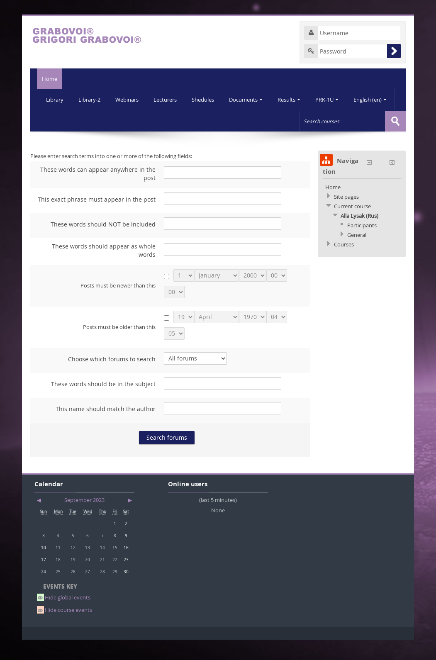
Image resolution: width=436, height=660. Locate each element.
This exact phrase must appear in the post (97, 219)
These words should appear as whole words (104, 270)
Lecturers (168, 99)
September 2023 (84, 520)
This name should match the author (106, 429)
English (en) (63, 120)
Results (294, 99)
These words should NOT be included (103, 244)
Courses (344, 264)
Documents (250, 99)
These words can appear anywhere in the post (98, 193)
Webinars (129, 99)
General (356, 254)
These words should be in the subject (103, 404)
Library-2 (91, 99)
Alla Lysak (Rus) (359, 235)
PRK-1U (333, 99)
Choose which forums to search (112, 379)
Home (46, 79)
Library (55, 99)
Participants (362, 245)
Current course (352, 226)
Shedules (206, 99)
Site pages (346, 216)
